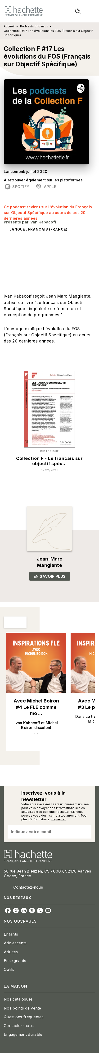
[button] (18, 186)
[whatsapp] (40, 911)
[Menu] (83, 11)
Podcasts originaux (34, 26)
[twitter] (32, 911)
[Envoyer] (85, 831)
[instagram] (16, 911)
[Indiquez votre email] (44, 832)
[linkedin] (24, 911)
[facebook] (8, 911)
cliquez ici (58, 819)
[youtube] (48, 911)
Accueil (9, 26)
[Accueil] (24, 11)
